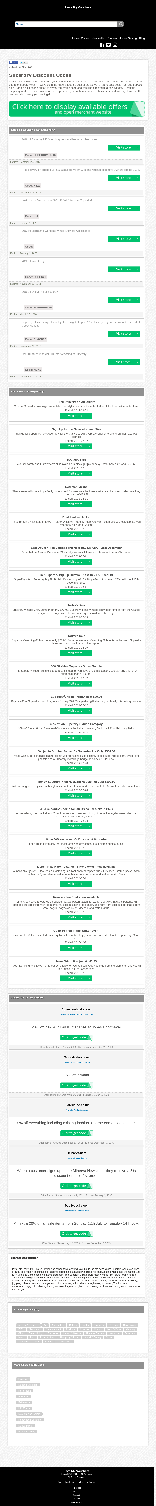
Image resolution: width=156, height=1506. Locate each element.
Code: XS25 (32, 185)
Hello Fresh (24, 1390)
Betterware (24, 1402)
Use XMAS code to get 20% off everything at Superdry (54, 354)
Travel (48, 1341)
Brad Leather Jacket (76, 517)
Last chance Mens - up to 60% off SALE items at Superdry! (57, 200)
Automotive (58, 1325)
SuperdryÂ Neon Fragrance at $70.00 (76, 696)
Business (99, 1325)
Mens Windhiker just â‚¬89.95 (76, 961)
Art (45, 1325)
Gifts (20, 1333)
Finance (84, 1329)
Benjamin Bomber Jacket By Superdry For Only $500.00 (76, 751)
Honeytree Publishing (29, 1420)
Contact (76, 1495)
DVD (20, 1329)
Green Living (35, 1333)
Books (85, 1325)
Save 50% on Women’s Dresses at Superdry (76, 839)
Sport (109, 1337)
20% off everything (33, 261)
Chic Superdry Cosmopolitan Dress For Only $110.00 (76, 808)
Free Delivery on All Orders (76, 401)
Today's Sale (76, 605)
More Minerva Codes (77, 1158)
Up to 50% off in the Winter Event (76, 930)
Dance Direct (25, 1425)
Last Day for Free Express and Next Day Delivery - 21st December (76, 547)
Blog (142, 38)
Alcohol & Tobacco (28, 1325)
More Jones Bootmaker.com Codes (77, 1014)
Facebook (69, 1482)
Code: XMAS (33, 369)
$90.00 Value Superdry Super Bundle (76, 666)
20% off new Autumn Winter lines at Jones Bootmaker (76, 1027)
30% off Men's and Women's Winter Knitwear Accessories (56, 230)
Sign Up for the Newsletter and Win (76, 429)
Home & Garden (95, 1333)
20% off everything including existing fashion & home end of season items (76, 1123)
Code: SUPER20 (35, 277)
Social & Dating (92, 1337)
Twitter (80, 1482)
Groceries (53, 1333)
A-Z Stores (76, 1488)
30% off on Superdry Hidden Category (76, 724)
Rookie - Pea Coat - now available (76, 897)
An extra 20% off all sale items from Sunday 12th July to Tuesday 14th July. (76, 1223)
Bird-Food (23, 1396)
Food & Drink (114, 1329)
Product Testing (26, 1431)
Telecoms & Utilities (28, 1341)
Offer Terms (46, 1047)
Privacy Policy (76, 1502)
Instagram (91, 1482)
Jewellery (130, 1333)
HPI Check (24, 1408)
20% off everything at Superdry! (40, 291)
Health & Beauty (72, 1333)
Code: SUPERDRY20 (38, 307)
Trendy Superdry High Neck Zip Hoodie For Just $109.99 (76, 781)
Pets (32, 1337)
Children (113, 1325)
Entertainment (53, 1329)
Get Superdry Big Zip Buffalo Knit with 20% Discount (76, 575)
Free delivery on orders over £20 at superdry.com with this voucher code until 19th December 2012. (81, 169)
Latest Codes (80, 38)
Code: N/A (31, 216)
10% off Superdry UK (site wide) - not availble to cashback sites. (60, 139)
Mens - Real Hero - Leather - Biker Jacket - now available (76, 866)
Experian (23, 1379)
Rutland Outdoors (27, 1385)
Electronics (35, 1329)
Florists (98, 1329)
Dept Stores (129, 1325)
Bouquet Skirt (76, 459)
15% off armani (76, 1075)
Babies (73, 1325)
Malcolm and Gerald (29, 1414)
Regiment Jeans (76, 486)
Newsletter (98, 38)
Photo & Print (47, 1337)
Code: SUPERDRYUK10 (40, 155)
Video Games (64, 1341)
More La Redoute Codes (77, 1110)
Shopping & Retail (69, 1337)
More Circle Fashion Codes (77, 1062)
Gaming (130, 1329)
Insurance (114, 1333)
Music (21, 1337)
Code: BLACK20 (35, 339)
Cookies (76, 1499)
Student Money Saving (122, 38)
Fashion (70, 1329)
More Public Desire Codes (77, 1211)
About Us (77, 1491)
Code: (29, 246)
